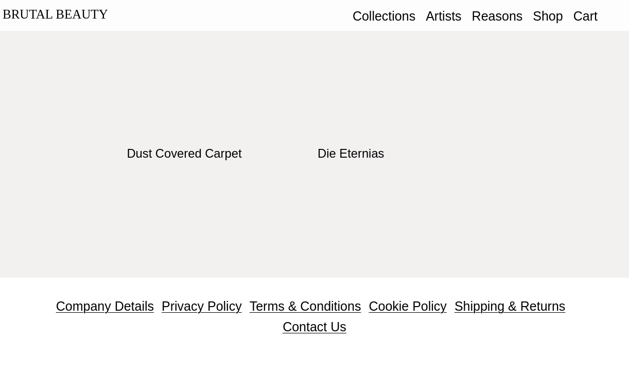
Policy (429, 306)
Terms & (275, 306)
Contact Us (314, 326)
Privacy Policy (202, 306)
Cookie (390, 306)
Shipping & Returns (510, 306)
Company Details (105, 306)
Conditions (330, 306)
